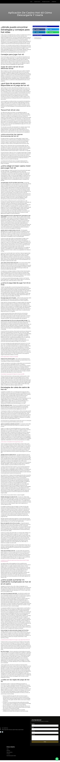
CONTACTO (54, 2)
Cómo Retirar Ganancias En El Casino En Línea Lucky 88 (12, 375)
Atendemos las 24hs (46, 2)
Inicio (31, 2)
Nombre (33, 725)
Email (33, 729)
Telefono (33, 732)
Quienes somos (37, 2)
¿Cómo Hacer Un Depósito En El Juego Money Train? (12, 443)
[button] (39, 31)
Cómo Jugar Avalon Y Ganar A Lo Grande (9, 358)
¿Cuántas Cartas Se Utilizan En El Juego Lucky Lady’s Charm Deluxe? (15, 641)
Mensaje (33, 736)
